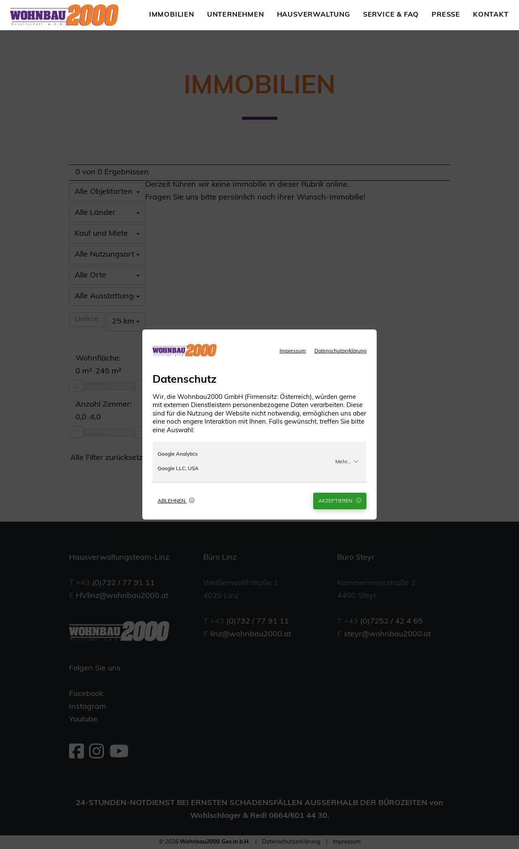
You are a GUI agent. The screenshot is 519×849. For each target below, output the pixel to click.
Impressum (293, 351)
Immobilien (171, 15)
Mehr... (347, 462)
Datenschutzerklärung (340, 351)
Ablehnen (176, 501)
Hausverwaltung (313, 15)
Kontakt (491, 15)
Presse (446, 15)
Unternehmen (235, 15)
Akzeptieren (339, 501)
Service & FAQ (391, 15)
